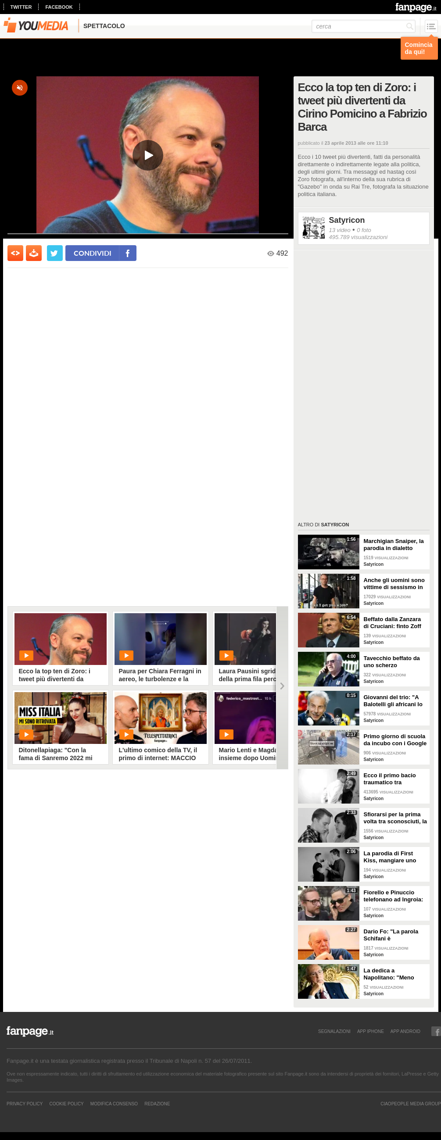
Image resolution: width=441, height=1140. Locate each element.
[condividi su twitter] (55, 253)
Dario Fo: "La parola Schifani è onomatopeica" (391, 935)
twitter (21, 7)
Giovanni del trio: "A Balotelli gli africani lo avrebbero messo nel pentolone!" (393, 701)
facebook (58, 7)
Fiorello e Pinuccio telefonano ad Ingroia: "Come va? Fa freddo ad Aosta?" (393, 896)
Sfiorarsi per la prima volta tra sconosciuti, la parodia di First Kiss (395, 818)
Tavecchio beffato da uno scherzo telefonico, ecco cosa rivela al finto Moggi (393, 662)
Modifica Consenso (114, 1103)
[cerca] (364, 26)
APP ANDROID (405, 1031)
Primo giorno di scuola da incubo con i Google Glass (395, 740)
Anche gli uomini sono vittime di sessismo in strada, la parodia (394, 584)
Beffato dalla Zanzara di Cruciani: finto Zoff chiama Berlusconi (392, 623)
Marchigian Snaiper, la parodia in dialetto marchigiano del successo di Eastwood (394, 545)
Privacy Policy (25, 1103)
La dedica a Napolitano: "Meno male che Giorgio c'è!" (394, 974)
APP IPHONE (370, 1031)
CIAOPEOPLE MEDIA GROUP (410, 1103)
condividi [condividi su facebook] (92, 253)
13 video (340, 230)
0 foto (364, 230)
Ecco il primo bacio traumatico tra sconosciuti (390, 779)
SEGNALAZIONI (334, 1031)
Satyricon (347, 220)
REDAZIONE (157, 1103)
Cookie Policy (66, 1103)
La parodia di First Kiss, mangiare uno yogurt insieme (390, 857)
